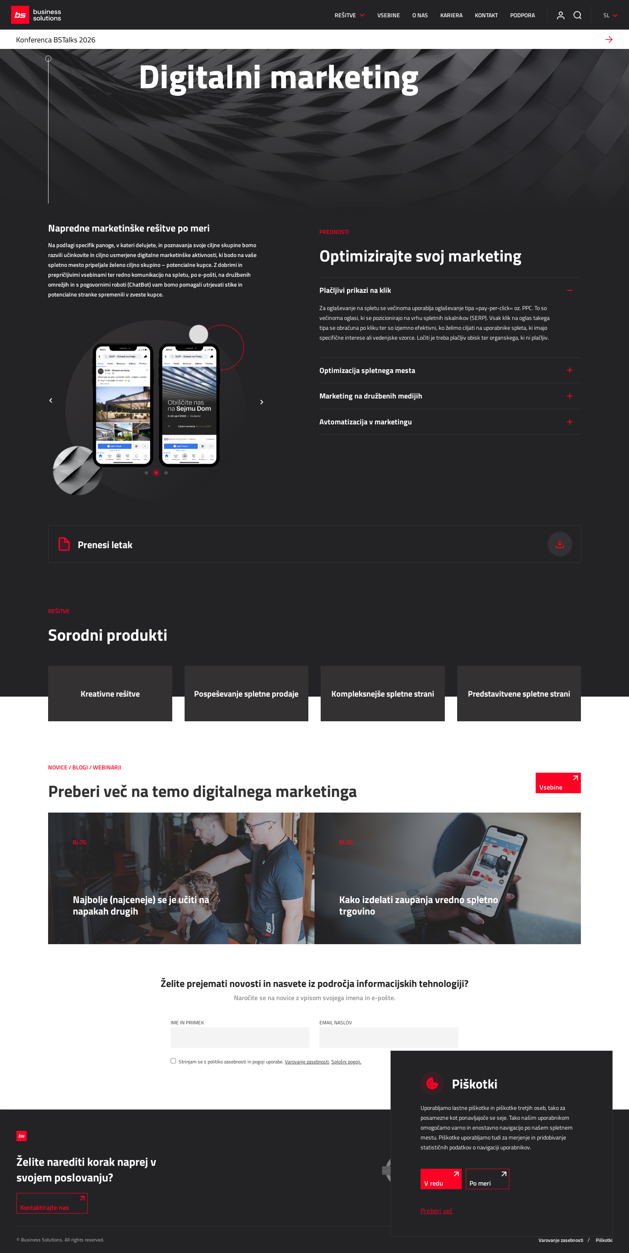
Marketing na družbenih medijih (370, 395)
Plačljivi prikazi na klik (355, 290)
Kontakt (481, 15)
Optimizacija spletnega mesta (367, 370)
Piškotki (604, 1240)
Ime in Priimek (187, 1022)
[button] (51, 401)
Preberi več (437, 1210)
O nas (415, 15)
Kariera (446, 15)
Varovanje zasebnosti (307, 1061)
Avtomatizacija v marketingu (365, 421)
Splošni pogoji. (346, 1061)
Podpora (517, 15)
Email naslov (335, 1022)
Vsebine (383, 15)
